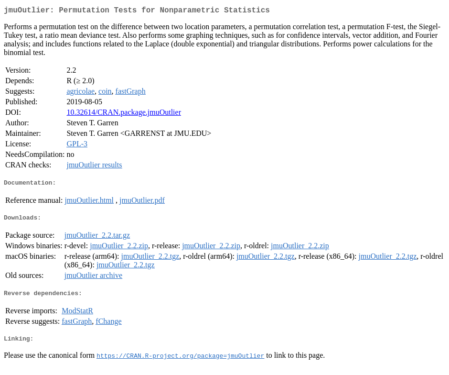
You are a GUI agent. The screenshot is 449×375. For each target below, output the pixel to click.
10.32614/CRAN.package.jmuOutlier (123, 114)
